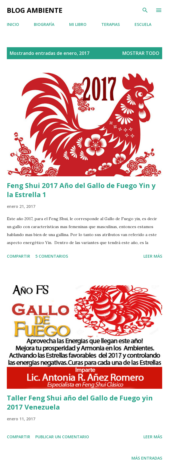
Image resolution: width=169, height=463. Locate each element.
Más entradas (146, 458)
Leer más (152, 256)
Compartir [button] (18, 256)
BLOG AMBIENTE (34, 10)
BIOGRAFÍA (44, 24)
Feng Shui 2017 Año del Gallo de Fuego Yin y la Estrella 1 (81, 190)
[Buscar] (145, 10)
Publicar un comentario (62, 436)
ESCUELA (143, 24)
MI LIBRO (77, 24)
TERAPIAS (110, 24)
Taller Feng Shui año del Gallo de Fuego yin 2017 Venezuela (80, 402)
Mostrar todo (140, 53)
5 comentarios (51, 256)
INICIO (13, 24)
